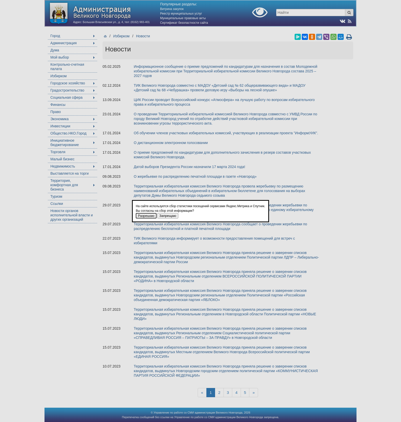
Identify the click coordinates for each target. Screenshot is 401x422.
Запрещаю (167, 216)
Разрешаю (146, 216)
